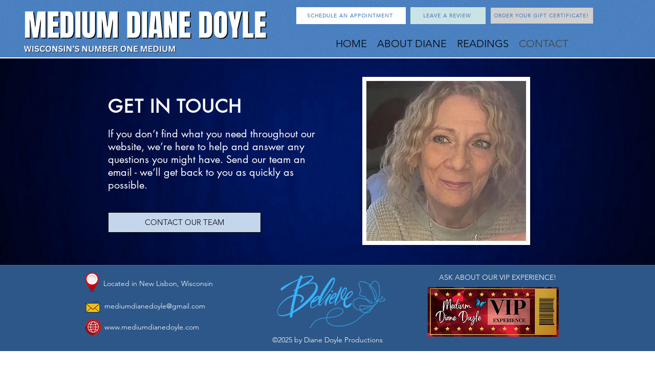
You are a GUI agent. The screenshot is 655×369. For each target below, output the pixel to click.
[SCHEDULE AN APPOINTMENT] (351, 15)
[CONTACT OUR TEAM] (184, 222)
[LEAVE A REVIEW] (448, 15)
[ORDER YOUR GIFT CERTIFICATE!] (542, 15)
